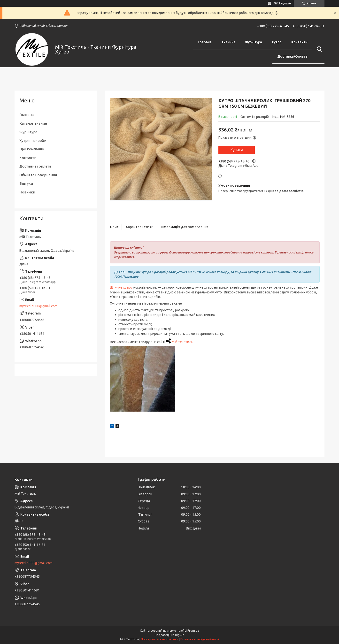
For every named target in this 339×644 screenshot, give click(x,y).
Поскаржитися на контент (159, 639)
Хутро (277, 42)
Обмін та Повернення (38, 175)
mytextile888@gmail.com (38, 306)
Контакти (299, 42)
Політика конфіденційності (199, 639)
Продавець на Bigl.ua (169, 634)
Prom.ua (193, 630)
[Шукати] (318, 49)
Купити (236, 150)
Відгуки (26, 183)
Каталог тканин (33, 123)
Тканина (228, 42)
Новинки (27, 192)
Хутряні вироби (32, 140)
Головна (205, 42)
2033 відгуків (282, 3)
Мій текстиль (182, 342)
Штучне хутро (121, 287)
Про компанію (31, 149)
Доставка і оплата (35, 166)
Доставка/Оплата (292, 56)
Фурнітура (253, 42)
